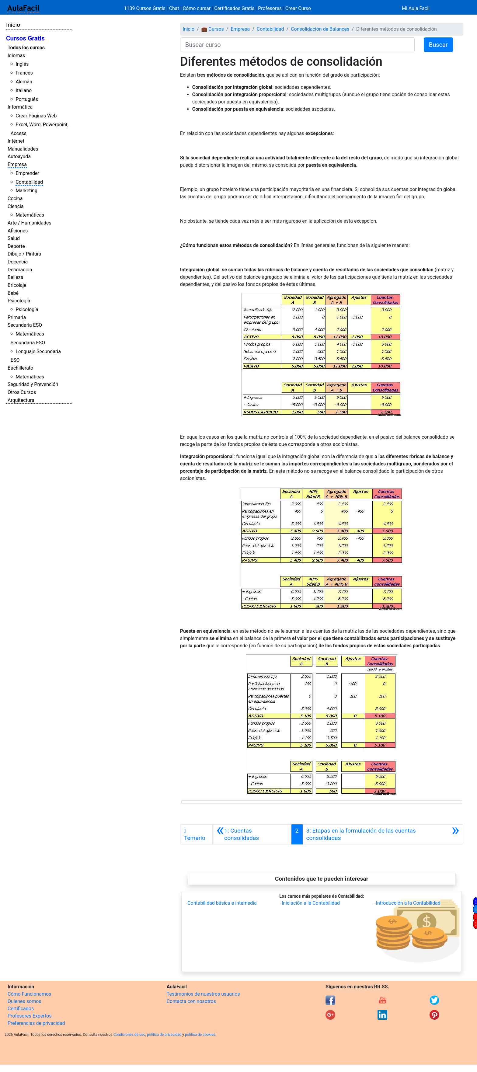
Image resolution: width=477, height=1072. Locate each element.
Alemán (24, 82)
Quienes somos (24, 1001)
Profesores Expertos (29, 1016)
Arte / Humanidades (29, 223)
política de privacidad (164, 1034)
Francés (24, 73)
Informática (20, 107)
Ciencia (16, 206)
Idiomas (16, 55)
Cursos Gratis (25, 38)
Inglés (22, 64)
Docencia (18, 262)
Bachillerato (20, 368)
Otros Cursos (22, 392)
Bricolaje (17, 285)
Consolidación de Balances (320, 29)
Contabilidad (29, 182)
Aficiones (18, 231)
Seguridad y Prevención (33, 384)
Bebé (13, 293)
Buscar (438, 44)
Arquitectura (21, 400)
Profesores (270, 8)
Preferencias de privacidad (36, 1023)
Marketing (26, 190)
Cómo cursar (197, 8)
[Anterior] (252, 834)
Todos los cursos (26, 47)
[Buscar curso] (297, 44)
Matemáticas (30, 215)
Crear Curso (298, 8)
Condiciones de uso (129, 1034)
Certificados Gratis (234, 8)
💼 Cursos (212, 29)
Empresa (17, 164)
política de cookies (200, 1034)
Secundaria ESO (25, 325)
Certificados (21, 1008)
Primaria (17, 317)
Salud (14, 238)
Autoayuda (19, 156)
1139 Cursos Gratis (145, 8)
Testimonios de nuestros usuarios (203, 994)
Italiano (24, 90)
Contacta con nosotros (191, 1001)
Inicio (13, 24)
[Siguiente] (382, 834)
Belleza (15, 277)
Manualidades (23, 149)
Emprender (27, 173)
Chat (174, 8)
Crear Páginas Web (36, 116)
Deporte (16, 246)
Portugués (27, 99)
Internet (16, 141)
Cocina (15, 198)
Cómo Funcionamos (29, 994)
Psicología (19, 301)
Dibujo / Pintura (24, 254)
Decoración (20, 270)
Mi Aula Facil (416, 8)
